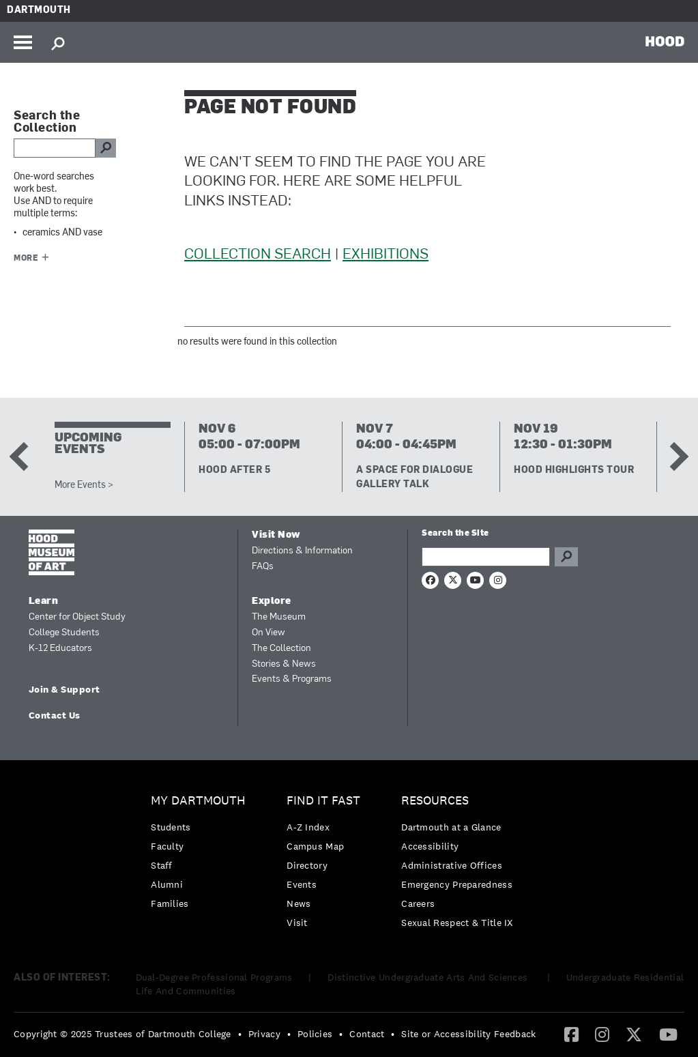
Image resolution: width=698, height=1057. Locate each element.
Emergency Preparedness (456, 884)
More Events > (84, 485)
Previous (24, 456)
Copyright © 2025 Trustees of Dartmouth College (122, 1034)
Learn (44, 601)
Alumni (167, 884)
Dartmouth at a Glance (451, 827)
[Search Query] (486, 556)
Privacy (264, 1034)
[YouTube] (668, 1033)
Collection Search (257, 255)
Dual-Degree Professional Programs (214, 977)
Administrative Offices (451, 865)
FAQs (263, 567)
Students (170, 827)
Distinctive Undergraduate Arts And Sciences (429, 977)
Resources (435, 800)
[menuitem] (201, 855)
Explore (271, 601)
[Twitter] (634, 1033)
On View (268, 633)
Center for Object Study (77, 617)
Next (674, 456)
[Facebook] (571, 1033)
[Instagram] (602, 1033)
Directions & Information (302, 551)
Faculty (167, 846)
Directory (307, 865)
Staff (162, 865)
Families (169, 903)
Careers (418, 903)
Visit (297, 922)
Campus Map (315, 846)
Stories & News (284, 664)
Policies (314, 1034)
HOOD (664, 41)
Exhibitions (385, 255)
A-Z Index (308, 827)
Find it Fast (323, 800)
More (26, 259)
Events (302, 884)
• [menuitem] (240, 1034)
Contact (366, 1034)
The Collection (281, 648)
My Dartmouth (198, 800)
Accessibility (430, 846)
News (298, 903)
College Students (64, 633)
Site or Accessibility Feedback (468, 1034)
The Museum (279, 617)
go (106, 148)
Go (566, 556)
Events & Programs (292, 679)
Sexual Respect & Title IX (457, 922)
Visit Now (276, 535)
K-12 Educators (60, 648)
